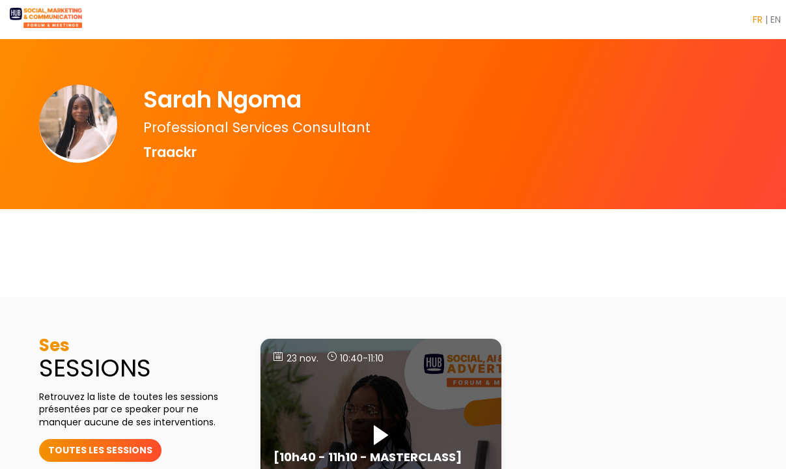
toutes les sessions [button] (100, 450)
